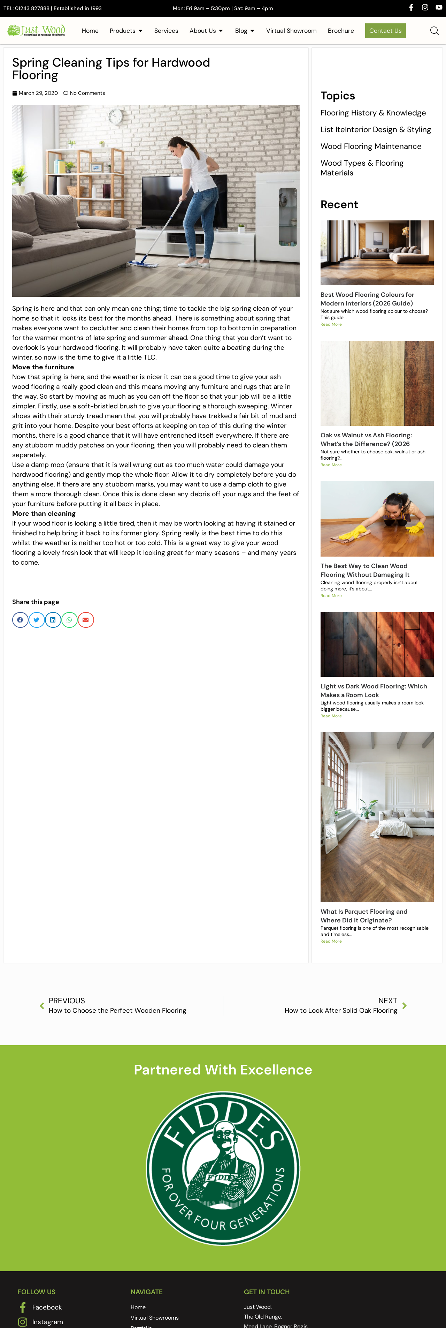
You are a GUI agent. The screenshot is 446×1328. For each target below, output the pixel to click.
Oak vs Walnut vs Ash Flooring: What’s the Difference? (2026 (366, 441)
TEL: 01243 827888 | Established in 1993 (52, 8)
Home (138, 1316)
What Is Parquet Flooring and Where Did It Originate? (364, 923)
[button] (20, 620)
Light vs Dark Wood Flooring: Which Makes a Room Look (374, 696)
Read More (331, 325)
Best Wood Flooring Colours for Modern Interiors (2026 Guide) (367, 299)
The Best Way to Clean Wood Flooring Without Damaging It (365, 574)
